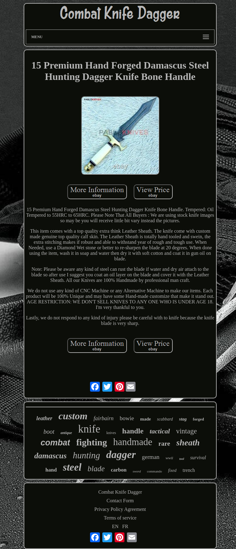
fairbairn (104, 418)
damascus (50, 455)
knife (89, 429)
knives (111, 433)
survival (198, 457)
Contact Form (120, 500)
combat (55, 442)
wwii (169, 458)
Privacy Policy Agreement (120, 509)
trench (189, 470)
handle (133, 431)
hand (51, 470)
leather (44, 418)
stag (183, 419)
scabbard (165, 419)
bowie (127, 418)
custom (72, 415)
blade (96, 468)
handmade (132, 441)
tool (181, 458)
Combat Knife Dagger (120, 492)
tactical (160, 431)
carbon (119, 470)
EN (115, 526)
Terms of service (120, 517)
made (145, 419)
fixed (172, 470)
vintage (186, 431)
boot (48, 431)
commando (154, 471)
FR (125, 526)
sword (137, 471)
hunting (86, 455)
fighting (91, 442)
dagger (121, 454)
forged (198, 419)
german (150, 457)
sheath (188, 442)
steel (72, 467)
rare (164, 443)
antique (66, 433)
